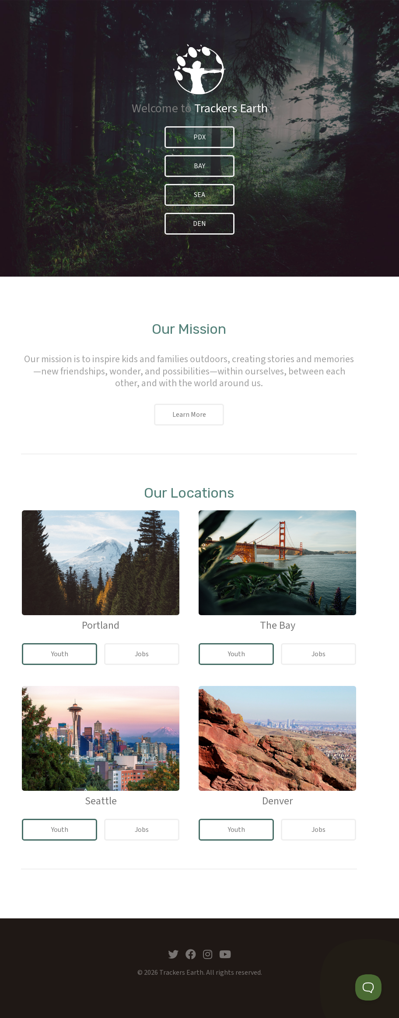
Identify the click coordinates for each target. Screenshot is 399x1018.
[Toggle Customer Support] (368, 987)
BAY (199, 166)
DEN (199, 224)
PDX (199, 137)
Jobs (142, 654)
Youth (59, 654)
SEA (199, 195)
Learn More (189, 414)
